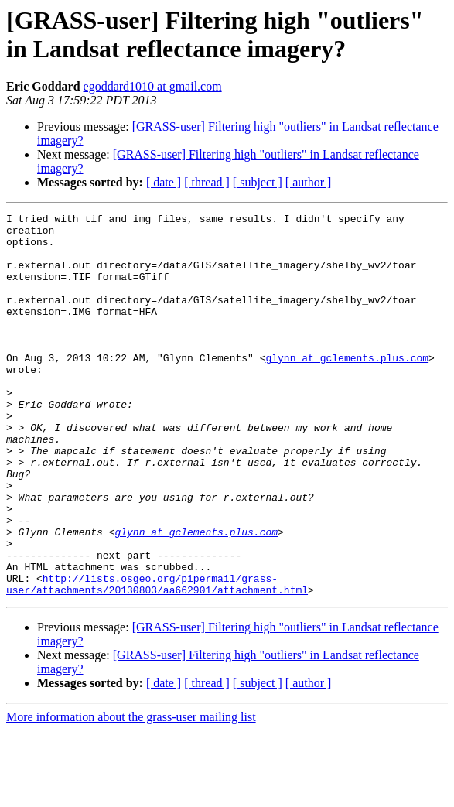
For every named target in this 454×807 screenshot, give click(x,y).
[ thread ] (207, 182)
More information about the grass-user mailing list (131, 793)
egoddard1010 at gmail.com (153, 86)
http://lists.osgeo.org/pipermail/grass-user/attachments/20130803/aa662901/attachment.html (157, 659)
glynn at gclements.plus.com (346, 388)
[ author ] (308, 182)
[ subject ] (257, 182)
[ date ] (163, 182)
